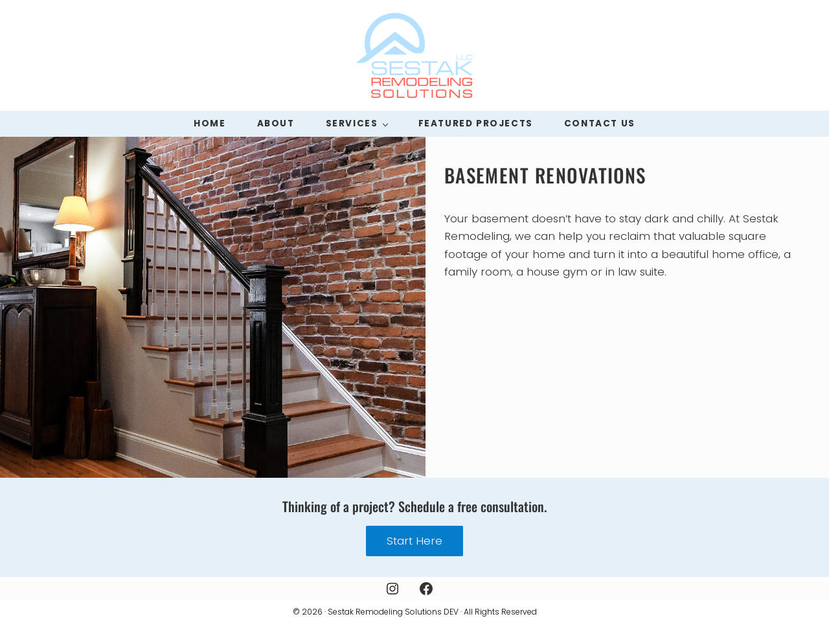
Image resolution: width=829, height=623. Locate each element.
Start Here (414, 540)
